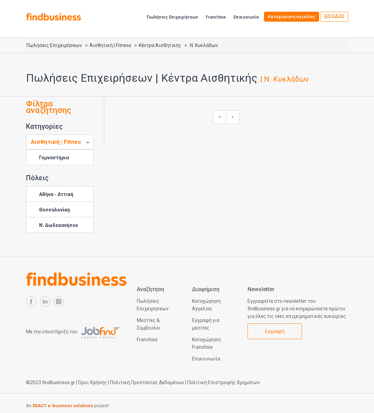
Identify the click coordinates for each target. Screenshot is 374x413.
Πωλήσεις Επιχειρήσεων (172, 17)
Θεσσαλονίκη (54, 210)
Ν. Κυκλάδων (204, 45)
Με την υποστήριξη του (73, 331)
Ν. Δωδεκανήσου (58, 225)
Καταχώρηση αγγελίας (291, 16)
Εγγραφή (275, 331)
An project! (67, 405)
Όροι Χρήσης (92, 382)
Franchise (216, 17)
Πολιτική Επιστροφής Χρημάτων (223, 382)
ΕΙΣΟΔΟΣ (334, 16)
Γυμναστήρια (54, 157)
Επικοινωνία (246, 17)
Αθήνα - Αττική (56, 194)
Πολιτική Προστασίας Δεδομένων (147, 382)
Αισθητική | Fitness (110, 45)
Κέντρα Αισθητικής (160, 45)
